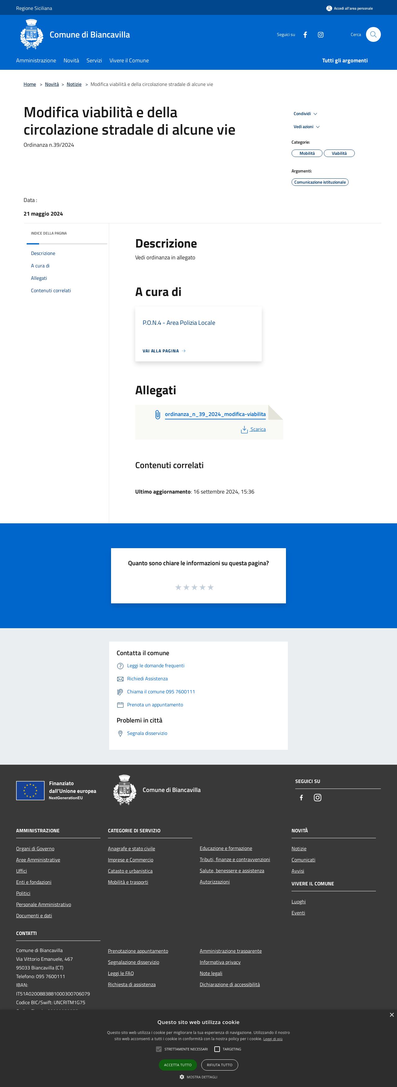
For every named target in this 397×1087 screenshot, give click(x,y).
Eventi (298, 912)
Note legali (211, 973)
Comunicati (303, 859)
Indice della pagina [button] (49, 233)
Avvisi (298, 871)
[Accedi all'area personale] (349, 8)
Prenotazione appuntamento (138, 951)
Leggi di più (273, 1038)
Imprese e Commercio (130, 859)
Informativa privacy (220, 962)
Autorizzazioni (215, 881)
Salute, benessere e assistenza (232, 870)
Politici (23, 893)
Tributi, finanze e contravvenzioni (235, 859)
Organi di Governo (35, 848)
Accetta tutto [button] (178, 1064)
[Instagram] (318, 34)
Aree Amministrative (38, 859)
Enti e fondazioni (33, 882)
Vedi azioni (308, 127)
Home (30, 84)
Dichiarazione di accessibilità (230, 984)
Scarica (252, 429)
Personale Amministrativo (43, 904)
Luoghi (299, 901)
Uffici (21, 871)
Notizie (74, 84)
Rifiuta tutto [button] (219, 1064)
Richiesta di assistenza (132, 984)
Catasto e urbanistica (130, 871)
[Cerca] (373, 34)
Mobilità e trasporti (128, 882)
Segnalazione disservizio (133, 962)
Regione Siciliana (34, 8)
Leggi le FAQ (121, 973)
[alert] (198, 1048)
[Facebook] (303, 34)
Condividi (306, 114)
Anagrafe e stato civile (131, 848)
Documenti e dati (34, 915)
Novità (52, 84)
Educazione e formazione (226, 848)
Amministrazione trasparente (231, 951)
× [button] (391, 1015)
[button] (198, 1077)
